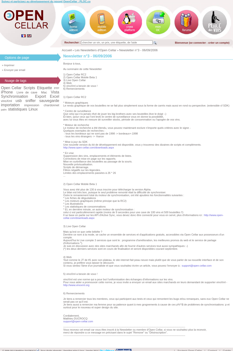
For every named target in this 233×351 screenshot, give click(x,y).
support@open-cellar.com (197, 265)
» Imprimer (8, 65)
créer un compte (218, 42)
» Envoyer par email (13, 70)
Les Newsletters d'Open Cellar (95, 50)
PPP (56, 88)
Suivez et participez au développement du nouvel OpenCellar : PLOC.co (46, 1)
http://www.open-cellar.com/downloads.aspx (88, 147)
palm (4, 109)
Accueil (67, 50)
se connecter (198, 42)
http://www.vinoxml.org (76, 285)
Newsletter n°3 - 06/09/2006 (138, 50)
